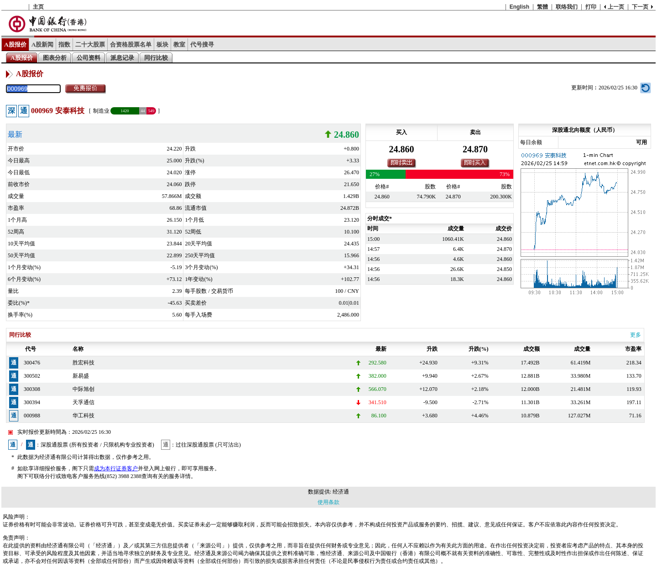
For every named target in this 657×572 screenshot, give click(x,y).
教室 (179, 44)
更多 (635, 335)
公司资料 (88, 57)
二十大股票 (90, 44)
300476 (32, 362)
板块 (162, 44)
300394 (32, 402)
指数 (64, 44)
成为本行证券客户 (116, 468)
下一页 (640, 7)
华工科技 (83, 415)
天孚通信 (83, 402)
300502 (32, 376)
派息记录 (122, 57)
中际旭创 (83, 389)
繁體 (542, 7)
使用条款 (328, 502)
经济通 (341, 492)
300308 (32, 389)
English (519, 7)
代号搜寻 (202, 44)
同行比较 (156, 57)
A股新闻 (42, 44)
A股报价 (15, 44)
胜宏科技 (83, 362)
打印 (590, 7)
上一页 (616, 7)
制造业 (101, 111)
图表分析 (55, 57)
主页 (38, 7)
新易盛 (81, 376)
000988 (32, 415)
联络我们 (567, 7)
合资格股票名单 (130, 44)
